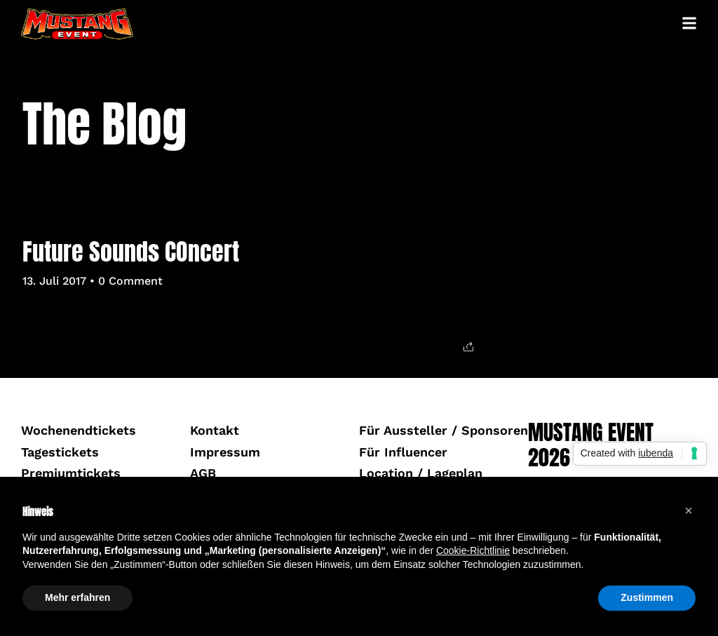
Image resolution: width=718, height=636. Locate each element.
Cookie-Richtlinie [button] (473, 550)
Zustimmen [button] (647, 597)
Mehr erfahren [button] (77, 597)
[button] (688, 510)
